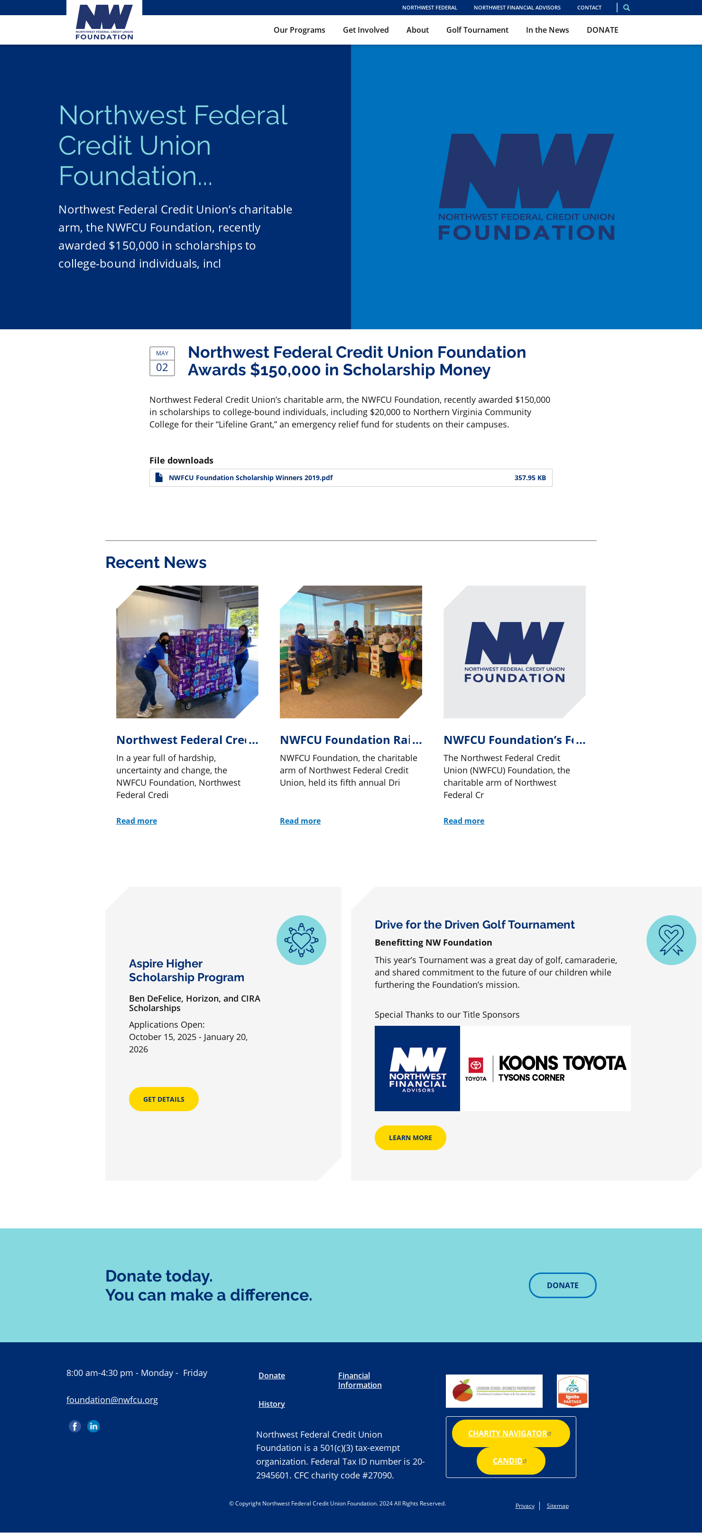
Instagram (112, 1422)
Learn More (410, 1137)
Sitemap (558, 1506)
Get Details (164, 1099)
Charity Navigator (511, 1433)
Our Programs (299, 30)
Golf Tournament (477, 30)
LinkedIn (93, 1422)
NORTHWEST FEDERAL (429, 7)
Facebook (76, 1422)
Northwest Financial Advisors (517, 7)
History (272, 1404)
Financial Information (360, 1380)
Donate (563, 1285)
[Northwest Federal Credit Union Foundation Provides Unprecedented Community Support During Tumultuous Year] (187, 706)
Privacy (525, 1506)
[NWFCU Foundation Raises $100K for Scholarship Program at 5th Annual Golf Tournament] (351, 706)
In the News (547, 30)
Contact (589, 7)
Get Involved (366, 30)
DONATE (603, 30)
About (417, 30)
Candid (511, 1461)
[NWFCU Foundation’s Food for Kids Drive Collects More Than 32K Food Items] (514, 706)
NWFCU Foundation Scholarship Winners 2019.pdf (251, 478)
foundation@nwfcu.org (112, 1399)
